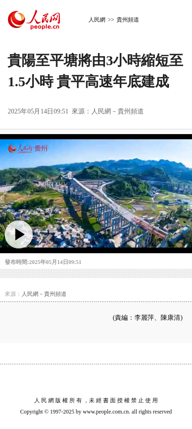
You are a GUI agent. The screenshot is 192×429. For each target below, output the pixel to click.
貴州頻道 (128, 19)
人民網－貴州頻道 (117, 111)
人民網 (97, 19)
